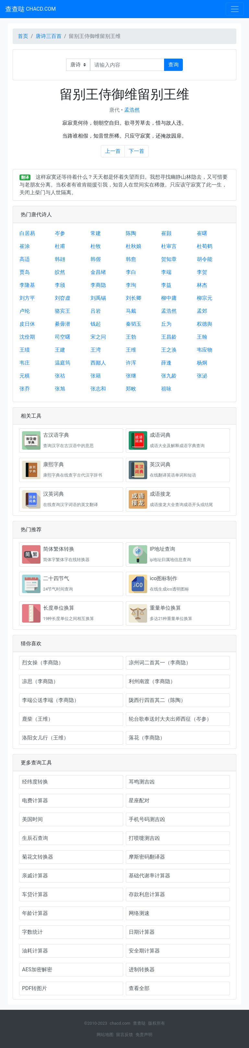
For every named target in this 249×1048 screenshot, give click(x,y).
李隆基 (27, 285)
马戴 (131, 311)
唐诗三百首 (49, 36)
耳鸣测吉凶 (142, 782)
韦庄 (24, 363)
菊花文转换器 (37, 857)
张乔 (24, 389)
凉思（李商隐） (40, 681)
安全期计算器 (144, 951)
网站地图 (105, 1034)
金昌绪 (98, 272)
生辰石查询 (35, 838)
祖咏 (166, 389)
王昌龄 (169, 337)
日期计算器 (142, 932)
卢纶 (24, 311)
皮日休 (27, 324)
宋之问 (98, 337)
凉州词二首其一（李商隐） (160, 662)
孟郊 (202, 311)
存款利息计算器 (147, 894)
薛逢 (166, 363)
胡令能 (204, 259)
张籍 (95, 376)
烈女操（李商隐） (43, 662)
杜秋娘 (133, 246)
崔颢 (166, 233)
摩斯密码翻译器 (147, 857)
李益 (166, 285)
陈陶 (131, 233)
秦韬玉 (133, 324)
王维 (131, 350)
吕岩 (95, 311)
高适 (24, 259)
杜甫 (60, 246)
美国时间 (32, 819)
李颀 (60, 285)
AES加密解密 (37, 969)
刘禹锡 (98, 298)
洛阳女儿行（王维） (45, 738)
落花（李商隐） (147, 738)
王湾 (95, 350)
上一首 (113, 151)
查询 (173, 65)
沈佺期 (27, 337)
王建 (60, 350)
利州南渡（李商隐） (152, 681)
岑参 (60, 233)
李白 (131, 272)
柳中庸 (169, 298)
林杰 (202, 285)
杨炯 (202, 363)
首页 (23, 36)
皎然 (60, 272)
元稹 (24, 376)
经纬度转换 (35, 782)
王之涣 (169, 350)
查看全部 (139, 988)
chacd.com (120, 1023)
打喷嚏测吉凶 (144, 838)
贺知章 (169, 259)
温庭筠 (62, 363)
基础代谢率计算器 (149, 876)
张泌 (202, 376)
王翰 (202, 337)
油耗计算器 (35, 951)
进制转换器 (142, 969)
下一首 (136, 151)
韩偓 (95, 259)
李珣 (131, 285)
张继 (131, 376)
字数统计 (32, 932)
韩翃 (60, 259)
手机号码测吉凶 (147, 819)
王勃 (131, 337)
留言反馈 (124, 1034)
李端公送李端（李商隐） (50, 700)
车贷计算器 (35, 894)
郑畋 (131, 389)
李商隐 (98, 285)
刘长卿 (133, 298)
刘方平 (27, 298)
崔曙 (202, 233)
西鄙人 (98, 363)
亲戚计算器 (35, 876)
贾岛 (24, 272)
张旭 (60, 389)
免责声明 (144, 1034)
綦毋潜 (62, 324)
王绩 (24, 350)
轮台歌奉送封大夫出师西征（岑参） (170, 719)
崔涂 (24, 246)
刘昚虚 (62, 298)
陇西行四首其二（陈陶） (157, 700)
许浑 (131, 363)
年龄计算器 (35, 913)
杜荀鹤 (204, 246)
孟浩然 (132, 110)
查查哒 (30, 9)
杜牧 (95, 246)
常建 (95, 233)
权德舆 (204, 324)
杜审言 (169, 246)
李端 (166, 272)
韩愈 (131, 259)
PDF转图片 (34, 988)
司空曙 (62, 337)
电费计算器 (35, 800)
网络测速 (139, 913)
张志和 (98, 389)
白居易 (27, 233)
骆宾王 (62, 311)
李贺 (202, 272)
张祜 (60, 376)
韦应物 (204, 350)
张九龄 (169, 376)
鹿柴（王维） (37, 719)
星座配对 (139, 800)
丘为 (166, 324)
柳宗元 (204, 298)
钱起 (95, 324)
